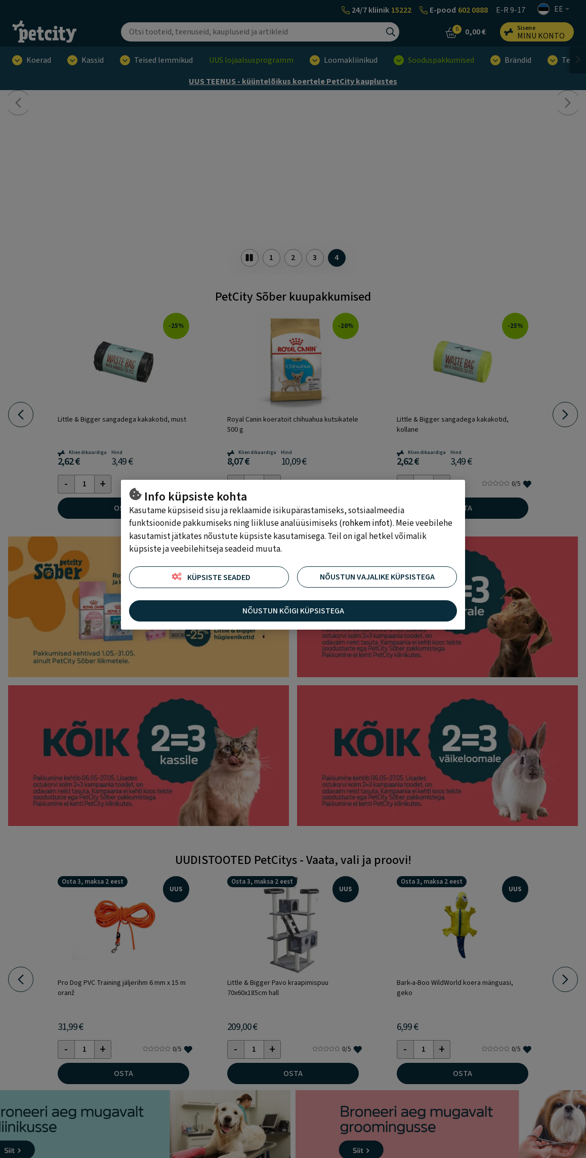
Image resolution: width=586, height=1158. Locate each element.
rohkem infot (366, 523)
